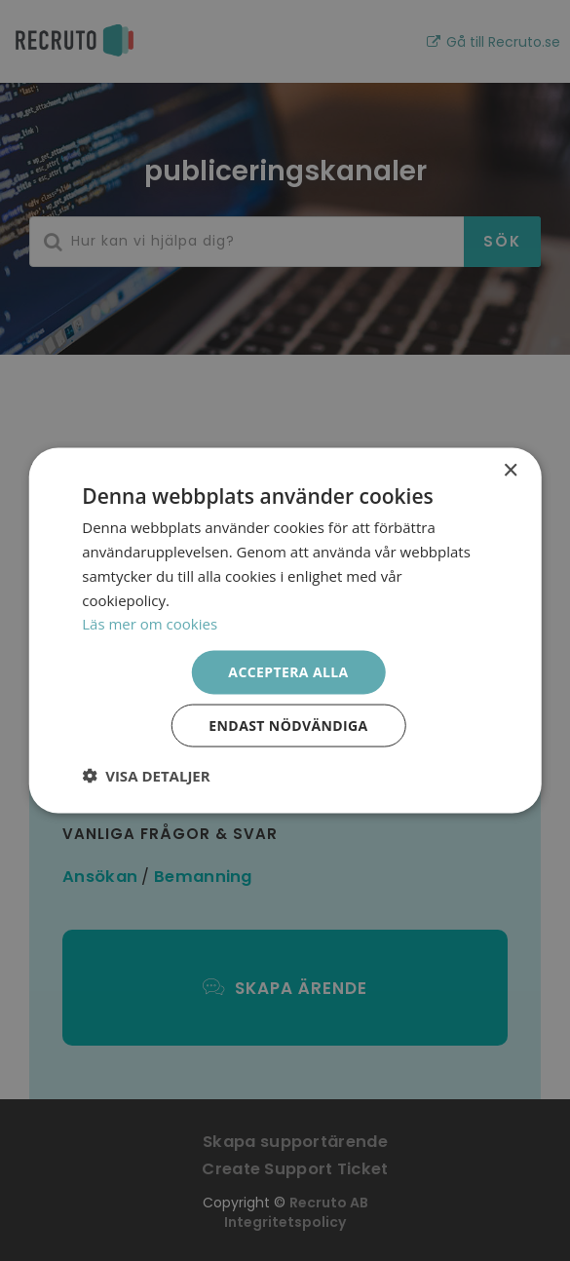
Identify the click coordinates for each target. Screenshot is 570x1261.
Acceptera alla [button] (288, 672)
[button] (145, 774)
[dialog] (285, 630)
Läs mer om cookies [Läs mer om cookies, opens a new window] (149, 623)
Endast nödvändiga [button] (288, 724)
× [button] (510, 471)
